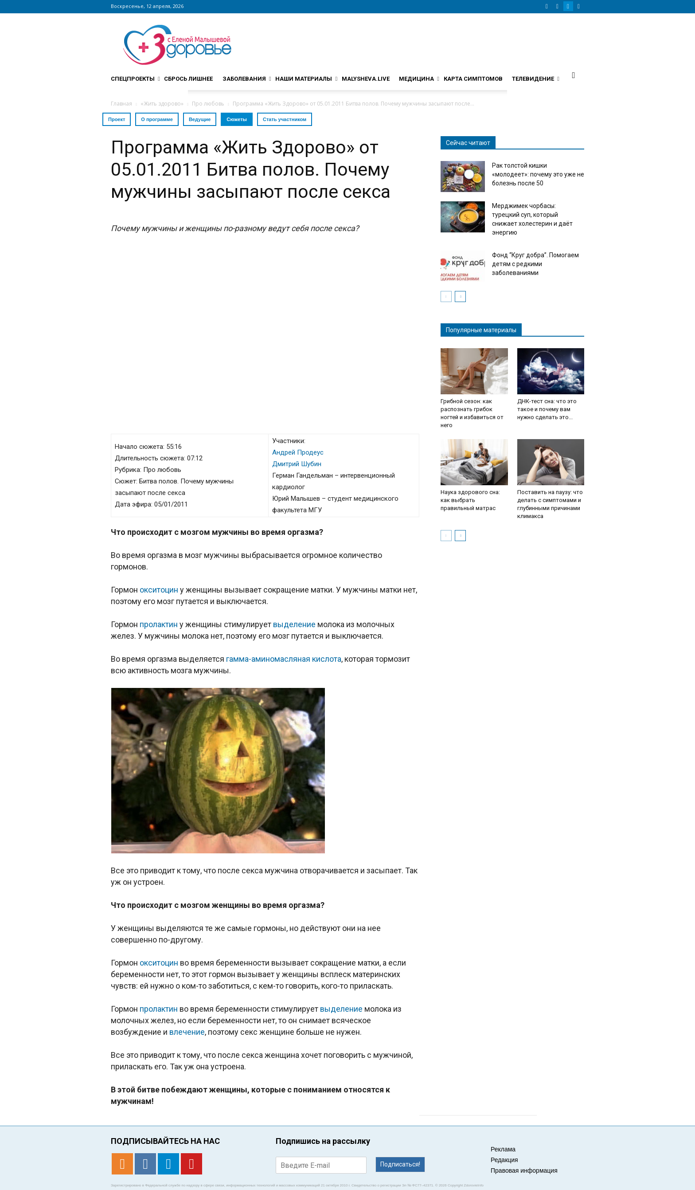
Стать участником (284, 119)
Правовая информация (524, 1170)
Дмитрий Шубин (296, 464)
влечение (187, 1032)
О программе (157, 119)
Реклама (503, 1149)
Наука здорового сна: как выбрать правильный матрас (470, 500)
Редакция (504, 1159)
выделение (294, 624)
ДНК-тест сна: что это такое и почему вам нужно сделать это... (547, 409)
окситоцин (159, 589)
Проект (116, 119)
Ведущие (200, 119)
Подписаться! (400, 1164)
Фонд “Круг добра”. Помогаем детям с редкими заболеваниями (535, 263)
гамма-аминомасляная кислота (283, 659)
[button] (573, 75)
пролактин (159, 624)
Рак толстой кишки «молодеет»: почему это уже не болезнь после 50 (538, 174)
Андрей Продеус (298, 452)
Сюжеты (236, 119)
